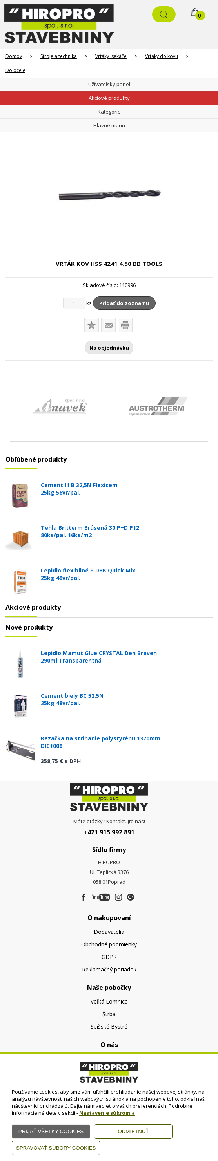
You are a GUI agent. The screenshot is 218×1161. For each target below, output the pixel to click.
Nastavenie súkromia (107, 1112)
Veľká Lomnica (109, 1001)
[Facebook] (83, 897)
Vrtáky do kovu (161, 56)
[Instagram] (118, 897)
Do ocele (15, 70)
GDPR (109, 957)
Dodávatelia (109, 931)
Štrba (109, 1014)
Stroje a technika (58, 56)
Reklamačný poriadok (109, 969)
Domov (13, 56)
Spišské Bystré (109, 1026)
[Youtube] (101, 897)
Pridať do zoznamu (124, 303)
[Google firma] (130, 897)
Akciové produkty (109, 97)
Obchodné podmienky (109, 944)
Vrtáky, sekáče (111, 56)
